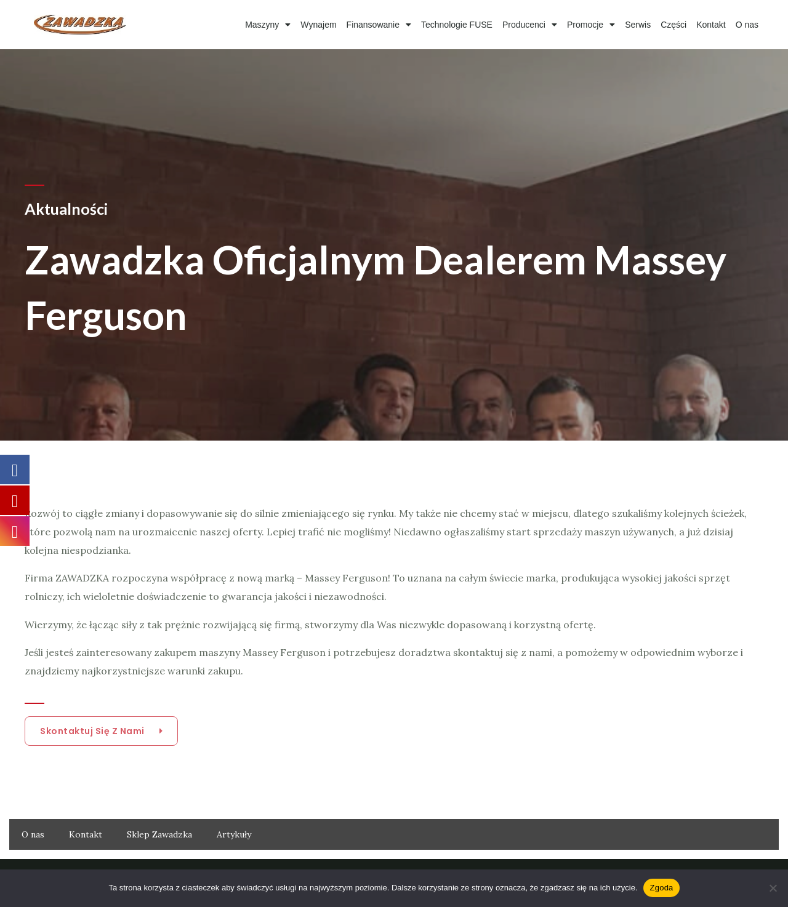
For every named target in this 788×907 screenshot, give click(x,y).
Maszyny (268, 24)
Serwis (638, 25)
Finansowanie (379, 24)
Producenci (529, 24)
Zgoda (661, 887)
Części (673, 25)
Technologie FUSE (456, 25)
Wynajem (318, 25)
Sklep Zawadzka (159, 834)
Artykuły (234, 834)
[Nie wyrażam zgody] (772, 888)
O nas (747, 25)
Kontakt (710, 25)
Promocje (591, 24)
